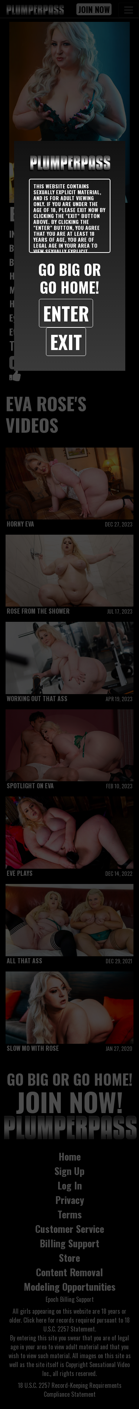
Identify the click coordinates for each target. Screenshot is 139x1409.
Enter (66, 313)
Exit (66, 341)
